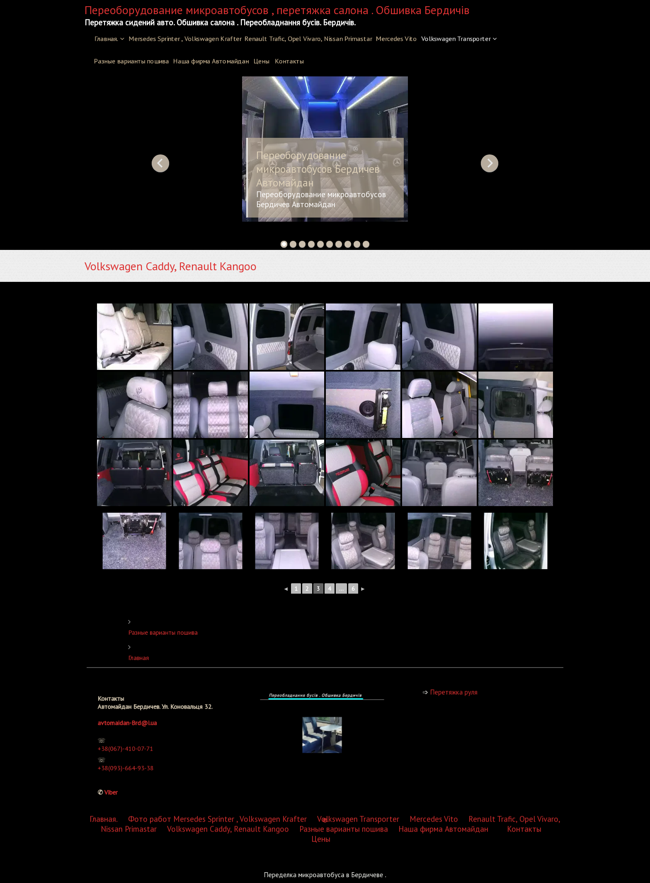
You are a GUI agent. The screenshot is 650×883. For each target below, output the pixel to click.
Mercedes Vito (396, 38)
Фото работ (149, 429)
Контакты (289, 61)
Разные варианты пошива (131, 61)
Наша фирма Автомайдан (210, 61)
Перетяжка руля (464, 692)
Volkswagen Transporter (456, 38)
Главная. (106, 38)
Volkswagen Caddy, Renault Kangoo (228, 439)
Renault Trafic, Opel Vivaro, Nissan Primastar (308, 38)
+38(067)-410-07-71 (137, 747)
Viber (127, 776)
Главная (204, 655)
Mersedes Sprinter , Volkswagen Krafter (185, 38)
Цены (261, 61)
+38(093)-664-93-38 (137, 760)
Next (489, 163)
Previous (160, 163)
